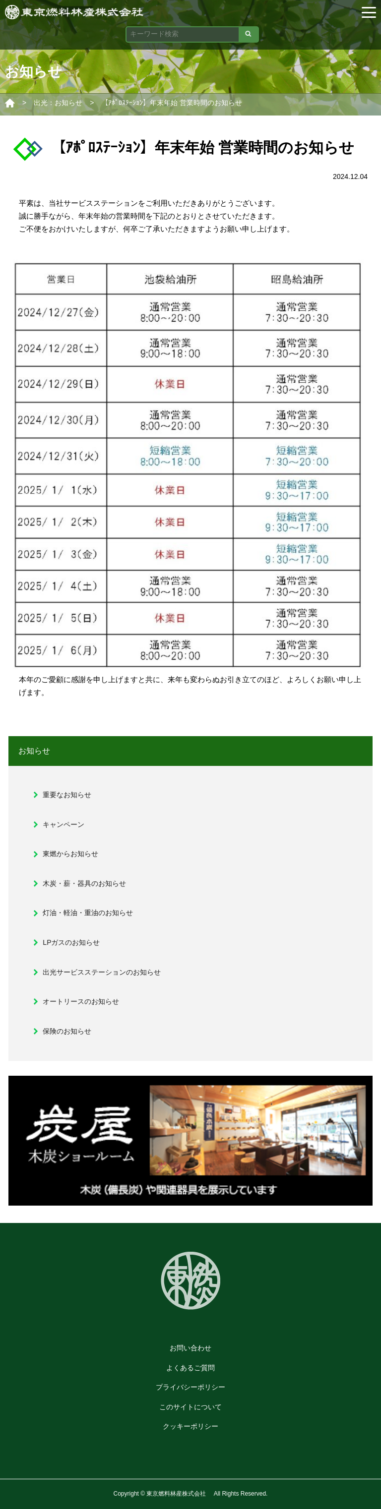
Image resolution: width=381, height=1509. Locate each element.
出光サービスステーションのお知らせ (102, 972)
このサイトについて (190, 1407)
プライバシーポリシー (190, 1387)
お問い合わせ (190, 1348)
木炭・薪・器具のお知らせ (84, 883)
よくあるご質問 (190, 1368)
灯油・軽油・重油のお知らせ (88, 913)
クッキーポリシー (190, 1426)
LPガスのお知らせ (71, 942)
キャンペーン (63, 824)
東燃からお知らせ (70, 854)
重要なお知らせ (67, 795)
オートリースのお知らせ (81, 1001)
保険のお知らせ (67, 1031)
